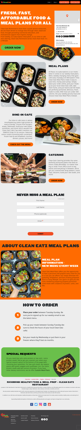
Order (49, 2)
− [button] (78, 20)
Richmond (47, 379)
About (55, 2)
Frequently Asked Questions (14, 416)
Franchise (33, 415)
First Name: (40, 200)
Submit (40, 234)
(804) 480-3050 (61, 31)
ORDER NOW (13, 47)
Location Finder (35, 379)
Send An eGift (24, 418)
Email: (40, 221)
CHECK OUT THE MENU (20, 144)
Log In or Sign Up (64, 2)
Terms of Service (34, 418)
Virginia (42, 379)
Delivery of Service (35, 420)
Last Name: (40, 207)
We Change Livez (44, 415)
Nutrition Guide (24, 415)
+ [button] (78, 19)
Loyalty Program (24, 420)
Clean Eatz (27, 379)
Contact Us (13, 423)
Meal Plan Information (13, 420)
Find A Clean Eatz (75, 2)
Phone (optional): (40, 214)
